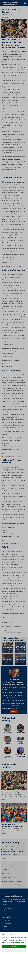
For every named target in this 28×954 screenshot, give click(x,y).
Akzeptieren (14, 946)
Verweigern (14, 950)
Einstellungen (20, 942)
